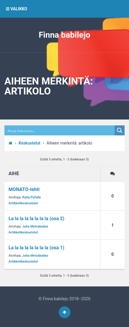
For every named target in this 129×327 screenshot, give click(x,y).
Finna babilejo (65, 35)
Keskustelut (29, 143)
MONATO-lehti (24, 189)
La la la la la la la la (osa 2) (36, 218)
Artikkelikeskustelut (23, 203)
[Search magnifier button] (120, 130)
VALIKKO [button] (16, 8)
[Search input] (60, 130)
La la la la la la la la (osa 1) (36, 247)
